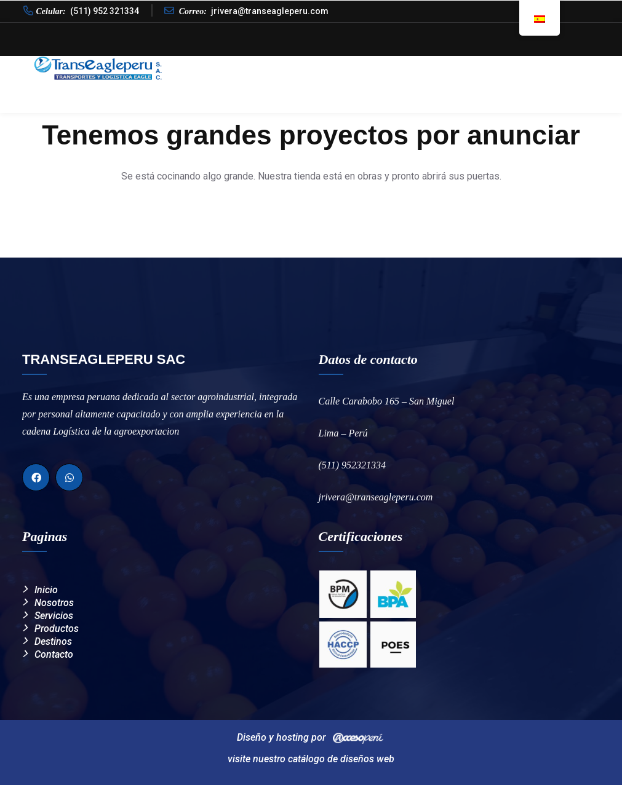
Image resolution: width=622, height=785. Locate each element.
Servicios (53, 615)
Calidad (378, 67)
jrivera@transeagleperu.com (270, 11)
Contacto (580, 67)
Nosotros (318, 67)
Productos (442, 67)
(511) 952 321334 (104, 11)
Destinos (518, 67)
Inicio (264, 67)
